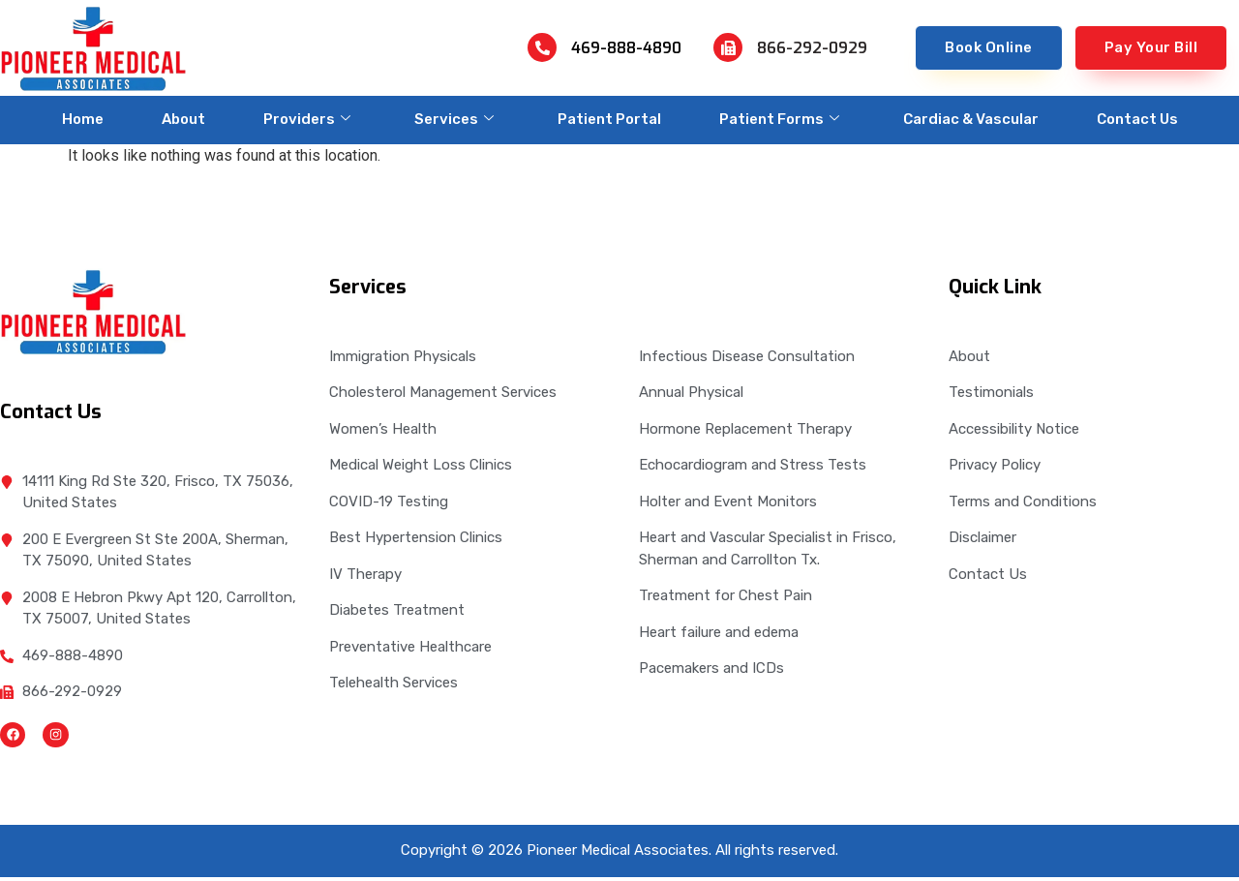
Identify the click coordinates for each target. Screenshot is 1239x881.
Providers (306, 119)
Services (454, 119)
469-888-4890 (626, 48)
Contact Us (1137, 119)
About (183, 119)
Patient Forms (779, 119)
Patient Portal (609, 119)
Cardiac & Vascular (971, 119)
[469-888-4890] (542, 47)
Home (83, 119)
